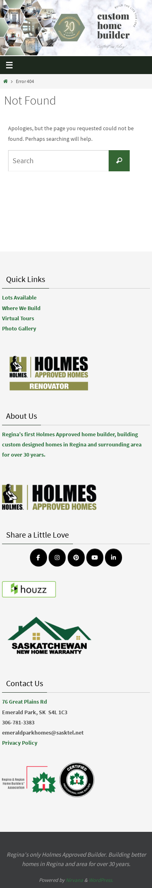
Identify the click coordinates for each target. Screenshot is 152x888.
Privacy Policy (19, 742)
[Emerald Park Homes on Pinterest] (76, 557)
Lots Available (19, 297)
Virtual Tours (18, 318)
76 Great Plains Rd (24, 701)
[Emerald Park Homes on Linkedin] (113, 557)
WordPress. (101, 880)
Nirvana (74, 880)
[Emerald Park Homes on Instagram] (57, 557)
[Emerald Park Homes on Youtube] (94, 557)
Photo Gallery (19, 328)
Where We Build (21, 308)
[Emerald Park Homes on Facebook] (38, 557)
